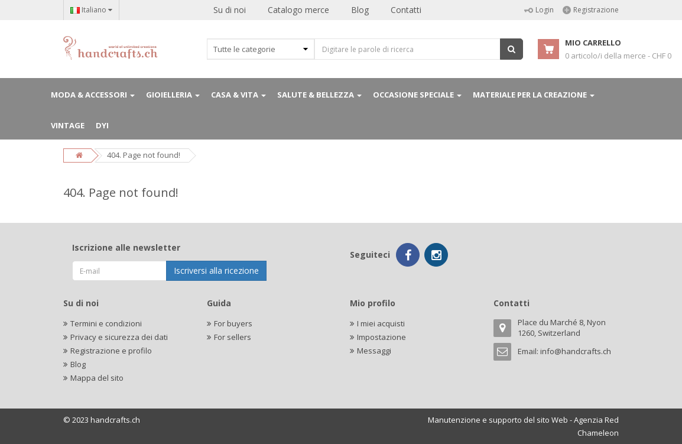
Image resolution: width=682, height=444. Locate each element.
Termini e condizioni (106, 323)
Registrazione (591, 10)
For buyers (233, 323)
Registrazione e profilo (111, 350)
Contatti (406, 9)
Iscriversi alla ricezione (216, 270)
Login (539, 10)
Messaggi (374, 350)
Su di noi (229, 9)
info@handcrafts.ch (575, 351)
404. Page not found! (143, 155)
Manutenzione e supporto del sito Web (498, 419)
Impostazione (381, 337)
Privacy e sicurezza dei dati (119, 337)
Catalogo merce (298, 9)
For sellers (232, 337)
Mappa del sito (97, 377)
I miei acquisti (381, 323)
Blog (360, 9)
